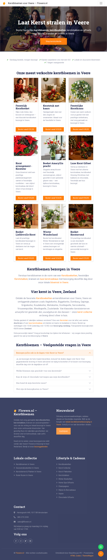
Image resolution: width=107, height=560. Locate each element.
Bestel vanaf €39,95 (53, 129)
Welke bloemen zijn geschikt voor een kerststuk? (39, 371)
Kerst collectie (64, 468)
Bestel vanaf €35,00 (26, 198)
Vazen (61, 494)
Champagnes (63, 486)
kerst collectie (84, 312)
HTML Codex (75, 556)
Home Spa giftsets (66, 483)
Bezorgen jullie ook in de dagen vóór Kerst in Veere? (40, 353)
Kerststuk (64, 320)
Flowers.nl (20, 553)
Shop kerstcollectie (53, 41)
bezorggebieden (41, 447)
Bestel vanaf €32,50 (26, 129)
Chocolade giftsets (66, 497)
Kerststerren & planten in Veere (28, 472)
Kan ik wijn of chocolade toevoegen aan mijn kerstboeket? (43, 377)
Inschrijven (63, 431)
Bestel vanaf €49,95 (81, 129)
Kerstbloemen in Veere (25, 464)
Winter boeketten (65, 479)
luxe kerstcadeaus (49, 279)
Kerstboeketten (69, 275)
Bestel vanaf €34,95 (53, 198)
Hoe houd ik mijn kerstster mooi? (31, 383)
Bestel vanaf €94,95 (81, 198)
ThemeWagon (87, 556)
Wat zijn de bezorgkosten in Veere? (32, 389)
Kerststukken (21, 279)
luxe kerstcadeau (35, 323)
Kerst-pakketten (65, 472)
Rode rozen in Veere (24, 475)
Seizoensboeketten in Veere (27, 468)
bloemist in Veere (59, 282)
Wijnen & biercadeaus (67, 490)
